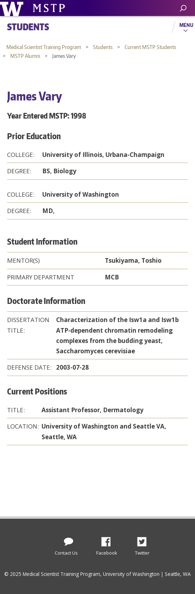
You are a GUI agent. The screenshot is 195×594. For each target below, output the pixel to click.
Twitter (144, 539)
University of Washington (13, 8)
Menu (186, 25)
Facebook (108, 539)
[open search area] (183, 8)
